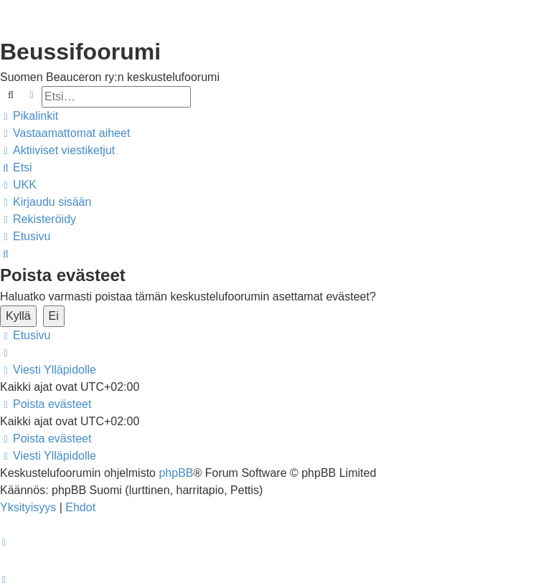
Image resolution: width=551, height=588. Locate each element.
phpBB (176, 473)
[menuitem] (65, 133)
